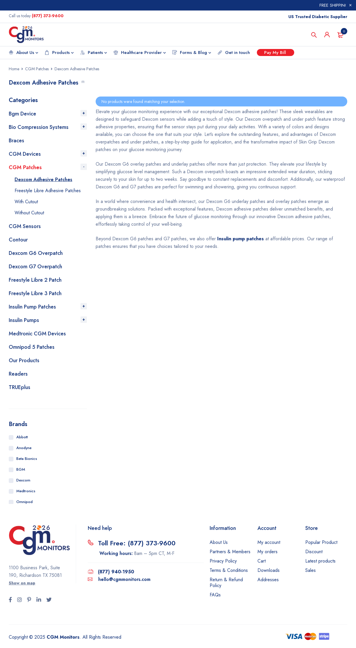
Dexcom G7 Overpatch (35, 266)
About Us (219, 542)
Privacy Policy (223, 561)
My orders (267, 551)
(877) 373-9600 (48, 16)
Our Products (24, 360)
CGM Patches (37, 69)
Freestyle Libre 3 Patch (35, 293)
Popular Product (321, 542)
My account (268, 542)
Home (14, 69)
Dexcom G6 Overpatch (36, 253)
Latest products (320, 561)
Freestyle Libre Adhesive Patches (48, 190)
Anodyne (23, 448)
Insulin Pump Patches (32, 307)
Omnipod (24, 502)
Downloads (268, 570)
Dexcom (23, 480)
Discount (313, 551)
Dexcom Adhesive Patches (43, 179)
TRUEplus (19, 387)
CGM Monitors (63, 637)
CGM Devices (25, 154)
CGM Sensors (25, 226)
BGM (20, 469)
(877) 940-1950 (116, 571)
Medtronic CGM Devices (37, 333)
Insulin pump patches (240, 238)
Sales (310, 570)
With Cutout (26, 201)
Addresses (268, 579)
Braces (16, 140)
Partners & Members (230, 551)
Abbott (22, 437)
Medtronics (25, 491)
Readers (18, 374)
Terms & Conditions (229, 570)
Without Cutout (29, 212)
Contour (18, 240)
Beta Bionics (26, 458)
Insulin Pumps (24, 320)
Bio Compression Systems (39, 127)
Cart (261, 561)
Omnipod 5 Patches (32, 347)
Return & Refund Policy (226, 582)
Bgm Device (22, 114)
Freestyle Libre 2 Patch (35, 280)
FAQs (215, 594)
